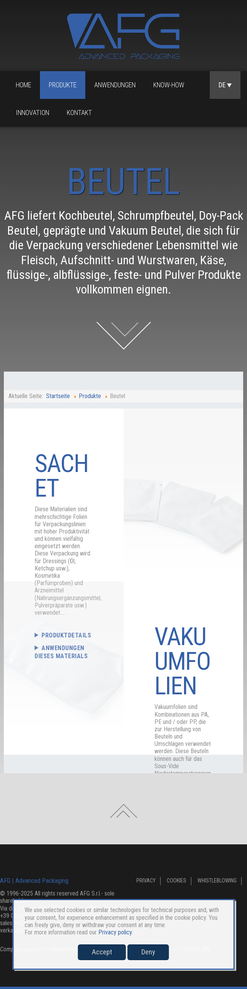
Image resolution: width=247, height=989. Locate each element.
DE (225, 85)
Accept (102, 951)
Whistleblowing (217, 880)
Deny (148, 951)
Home (23, 85)
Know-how (168, 85)
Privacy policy (115, 932)
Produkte (62, 85)
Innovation (32, 113)
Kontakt (79, 113)
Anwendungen (115, 85)
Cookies (176, 880)
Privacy (146, 880)
